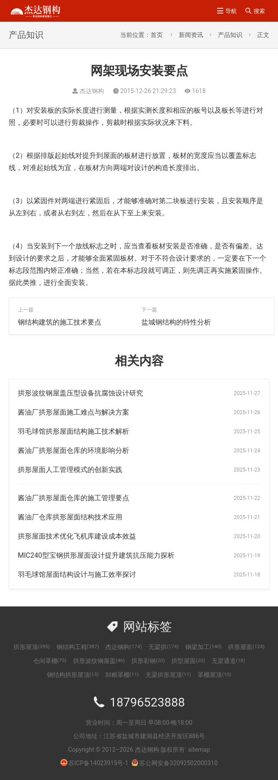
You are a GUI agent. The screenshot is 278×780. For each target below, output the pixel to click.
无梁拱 (163, 646)
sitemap (199, 749)
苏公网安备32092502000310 (174, 763)
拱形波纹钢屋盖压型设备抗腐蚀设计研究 (80, 393)
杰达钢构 (123, 646)
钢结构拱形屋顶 (73, 674)
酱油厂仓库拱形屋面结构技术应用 (70, 517)
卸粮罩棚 (122, 674)
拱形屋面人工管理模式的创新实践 (70, 469)
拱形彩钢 (148, 660)
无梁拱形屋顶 (168, 674)
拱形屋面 (246, 646)
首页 (157, 34)
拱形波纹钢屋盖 (99, 660)
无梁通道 (228, 660)
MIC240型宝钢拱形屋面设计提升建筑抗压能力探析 (96, 555)
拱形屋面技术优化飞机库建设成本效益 (77, 536)
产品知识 (230, 34)
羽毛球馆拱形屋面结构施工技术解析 (73, 431)
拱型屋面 (188, 660)
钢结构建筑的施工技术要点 (59, 322)
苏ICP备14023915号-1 (98, 763)
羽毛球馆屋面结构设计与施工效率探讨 (77, 574)
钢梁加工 (203, 646)
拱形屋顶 (31, 646)
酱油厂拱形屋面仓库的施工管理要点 (73, 498)
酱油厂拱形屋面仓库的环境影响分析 (73, 450)
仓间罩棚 (50, 660)
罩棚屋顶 (214, 674)
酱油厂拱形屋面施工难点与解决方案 (73, 412)
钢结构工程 (78, 646)
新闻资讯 (191, 34)
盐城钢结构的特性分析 (176, 322)
